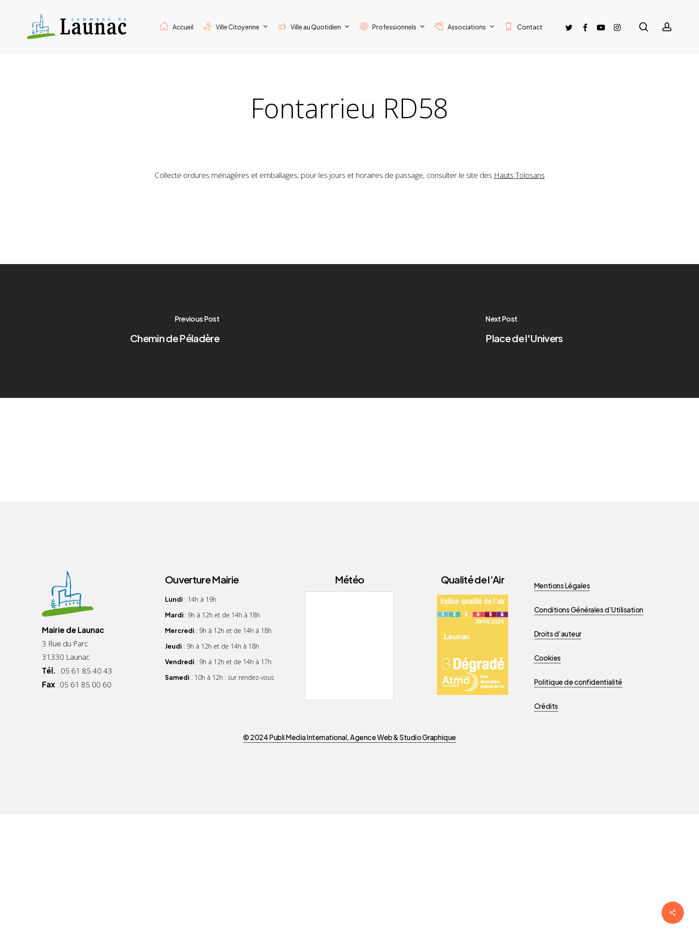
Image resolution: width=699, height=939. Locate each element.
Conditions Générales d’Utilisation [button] (588, 609)
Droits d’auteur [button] (557, 633)
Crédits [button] (546, 706)
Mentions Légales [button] (562, 585)
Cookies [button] (547, 658)
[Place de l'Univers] (524, 331)
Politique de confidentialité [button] (578, 682)
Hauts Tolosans (519, 175)
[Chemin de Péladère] (175, 331)
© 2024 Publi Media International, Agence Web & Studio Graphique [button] (349, 737)
